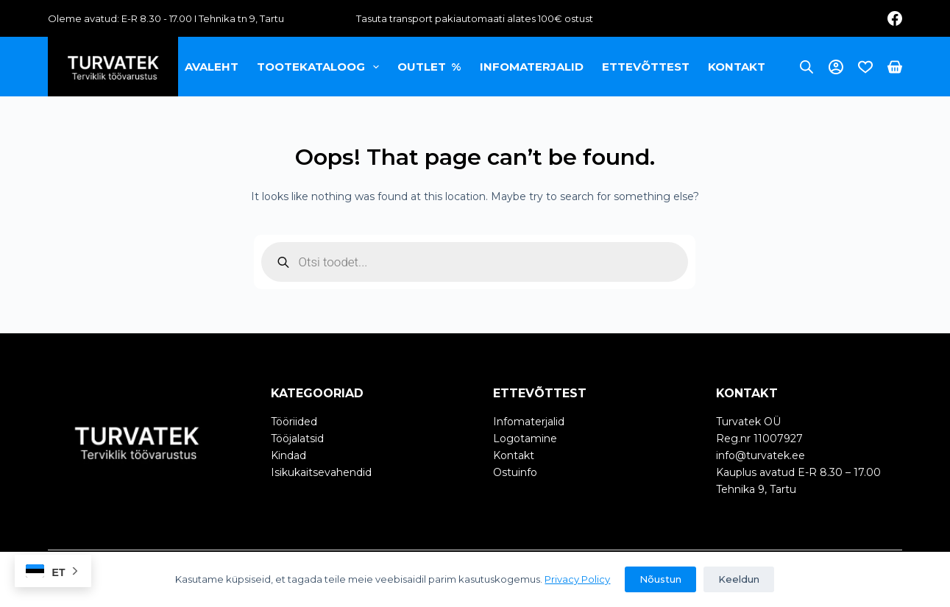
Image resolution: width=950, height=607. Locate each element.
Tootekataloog (321, 67)
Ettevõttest (646, 67)
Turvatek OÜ (748, 421)
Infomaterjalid (532, 67)
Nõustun (660, 579)
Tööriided (294, 421)
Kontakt (736, 67)
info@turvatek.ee (760, 455)
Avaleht (211, 67)
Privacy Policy (577, 579)
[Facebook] (894, 18)
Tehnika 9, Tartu (756, 489)
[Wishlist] (865, 67)
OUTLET (429, 67)
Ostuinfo (515, 472)
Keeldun (738, 579)
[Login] (836, 67)
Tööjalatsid (297, 438)
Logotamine (525, 438)
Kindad (288, 455)
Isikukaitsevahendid (321, 472)
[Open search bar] (806, 66)
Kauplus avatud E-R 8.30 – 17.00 (798, 472)
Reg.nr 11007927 (759, 438)
